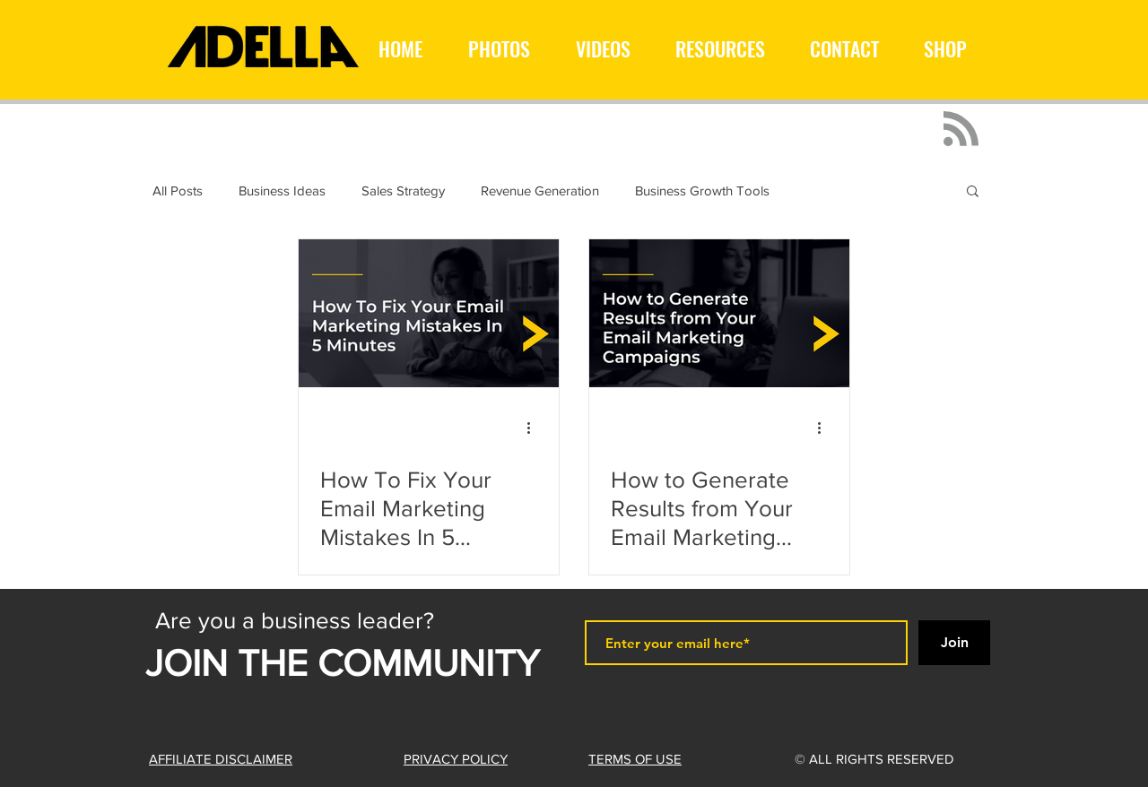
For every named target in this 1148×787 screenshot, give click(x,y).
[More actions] (534, 427)
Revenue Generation (540, 190)
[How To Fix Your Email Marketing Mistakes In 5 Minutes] (429, 313)
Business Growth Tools (702, 190)
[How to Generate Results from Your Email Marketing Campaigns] (719, 313)
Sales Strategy (403, 190)
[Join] (954, 642)
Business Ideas (282, 190)
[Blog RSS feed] (961, 129)
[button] (972, 192)
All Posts (177, 190)
